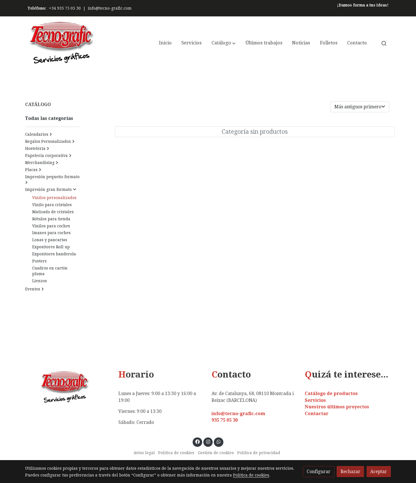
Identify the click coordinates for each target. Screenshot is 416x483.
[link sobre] (68, 387)
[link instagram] (208, 441)
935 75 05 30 (225, 420)
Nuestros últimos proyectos (337, 406)
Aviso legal (144, 452)
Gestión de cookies (216, 452)
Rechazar (350, 471)
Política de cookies (176, 452)
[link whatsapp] (218, 441)
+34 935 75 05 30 (65, 8)
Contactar (316, 413)
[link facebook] (197, 441)
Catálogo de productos (331, 393)
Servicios (315, 400)
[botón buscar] (384, 43)
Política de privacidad (258, 452)
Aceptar (378, 471)
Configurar (318, 471)
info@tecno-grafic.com (110, 8)
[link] (61, 43)
